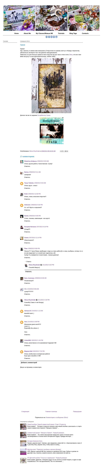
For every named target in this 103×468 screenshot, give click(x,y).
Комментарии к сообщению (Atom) (57, 417)
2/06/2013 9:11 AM (35, 172)
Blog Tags (73, 33)
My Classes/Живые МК (44, 33)
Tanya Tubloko (29, 183)
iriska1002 (27, 340)
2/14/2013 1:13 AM (37, 311)
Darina (26, 172)
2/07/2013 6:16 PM (42, 226)
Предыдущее (77, 411)
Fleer (26, 248)
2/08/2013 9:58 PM (34, 248)
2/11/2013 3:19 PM (44, 300)
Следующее (25, 411)
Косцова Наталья (30, 226)
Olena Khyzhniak (34, 265)
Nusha (26, 216)
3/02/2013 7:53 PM (38, 351)
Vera (25, 321)
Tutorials (61, 33)
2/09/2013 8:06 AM (40, 278)
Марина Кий (28, 351)
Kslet (26, 194)
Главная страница (51, 411)
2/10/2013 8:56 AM (33, 289)
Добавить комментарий (29, 362)
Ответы (28, 261)
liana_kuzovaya (29, 278)
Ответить (27, 166)
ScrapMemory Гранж (44, 115)
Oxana (26, 237)
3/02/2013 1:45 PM (37, 340)
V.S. (25, 289)
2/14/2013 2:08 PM (33, 321)
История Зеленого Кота (34, 441)
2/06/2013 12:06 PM (34, 194)
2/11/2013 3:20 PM (48, 265)
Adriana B (27, 311)
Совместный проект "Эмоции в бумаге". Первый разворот (45, 432)
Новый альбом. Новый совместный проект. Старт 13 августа (46, 424)
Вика (71, 54)
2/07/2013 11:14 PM (35, 237)
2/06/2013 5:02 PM (37, 205)
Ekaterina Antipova (30, 161)
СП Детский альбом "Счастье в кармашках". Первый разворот (47, 458)
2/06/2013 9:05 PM (35, 216)
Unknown (27, 205)
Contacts (85, 33)
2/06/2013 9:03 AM (43, 161)
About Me (27, 33)
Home (16, 33)
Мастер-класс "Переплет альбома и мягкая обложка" (44, 449)
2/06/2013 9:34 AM (40, 183)
